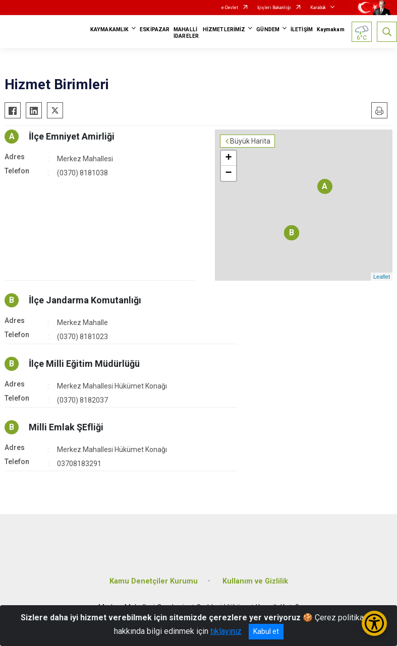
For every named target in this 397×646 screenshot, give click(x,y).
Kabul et (266, 631)
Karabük (318, 7)
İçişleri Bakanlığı (274, 7)
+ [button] (228, 158)
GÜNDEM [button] (267, 29)
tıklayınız (226, 631)
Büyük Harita (250, 141)
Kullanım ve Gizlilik (255, 581)
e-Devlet (229, 7)
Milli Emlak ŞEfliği (66, 427)
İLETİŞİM (302, 29)
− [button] (228, 173)
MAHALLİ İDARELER (186, 32)
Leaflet (381, 277)
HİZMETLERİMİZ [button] (224, 29)
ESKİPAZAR (154, 29)
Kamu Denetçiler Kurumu (153, 581)
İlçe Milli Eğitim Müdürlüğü (84, 363)
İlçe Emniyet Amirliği (72, 136)
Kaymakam (331, 29)
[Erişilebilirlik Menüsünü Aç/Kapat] (374, 623)
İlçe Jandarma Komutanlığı (85, 300)
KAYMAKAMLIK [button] (109, 29)
